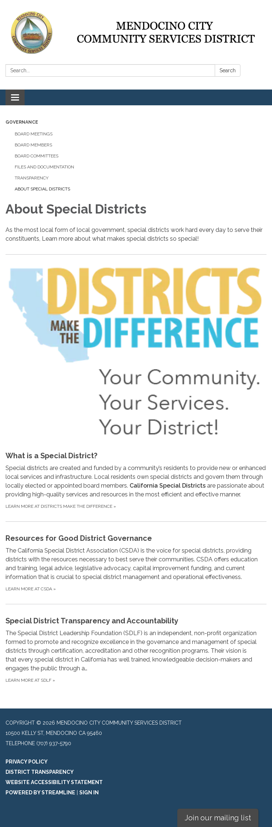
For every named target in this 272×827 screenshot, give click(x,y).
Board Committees (36, 156)
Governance (22, 122)
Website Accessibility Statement (54, 782)
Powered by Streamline (40, 792)
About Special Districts (42, 189)
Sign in (89, 792)
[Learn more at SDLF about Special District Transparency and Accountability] (136, 649)
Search (228, 70)
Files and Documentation (44, 167)
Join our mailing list (218, 817)
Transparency (31, 178)
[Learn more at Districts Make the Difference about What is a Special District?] (136, 387)
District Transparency (40, 772)
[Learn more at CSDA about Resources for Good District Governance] (136, 562)
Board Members (33, 144)
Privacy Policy (27, 762)
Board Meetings (33, 133)
